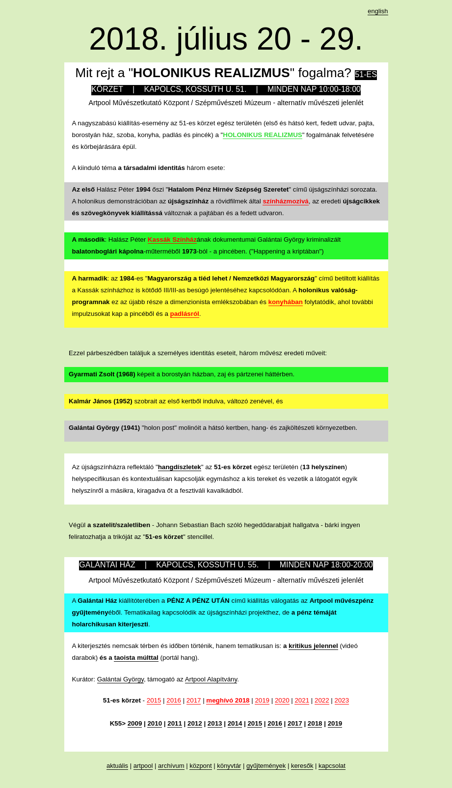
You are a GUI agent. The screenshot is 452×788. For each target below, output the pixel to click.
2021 (301, 700)
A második (88, 239)
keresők (302, 765)
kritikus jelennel (313, 645)
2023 (342, 700)
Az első (83, 189)
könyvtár (229, 765)
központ (200, 765)
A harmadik (89, 278)
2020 (282, 700)
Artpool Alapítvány (211, 679)
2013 (215, 723)
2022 (322, 700)
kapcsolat (332, 765)
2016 (173, 700)
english (378, 11)
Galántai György (120, 679)
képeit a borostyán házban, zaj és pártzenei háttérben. (181, 374)
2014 (235, 723)
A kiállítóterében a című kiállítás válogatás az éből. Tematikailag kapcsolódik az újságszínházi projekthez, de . (223, 612)
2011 (174, 723)
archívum (171, 765)
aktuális (117, 765)
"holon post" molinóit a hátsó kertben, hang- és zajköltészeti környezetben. (213, 427)
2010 (154, 723)
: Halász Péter (126, 239)
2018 (315, 723)
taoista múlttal (136, 657)
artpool (143, 765)
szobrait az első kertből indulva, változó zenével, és (176, 401)
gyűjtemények (266, 765)
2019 (262, 700)
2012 (194, 723)
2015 (154, 700)
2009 (135, 723)
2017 (193, 700)
